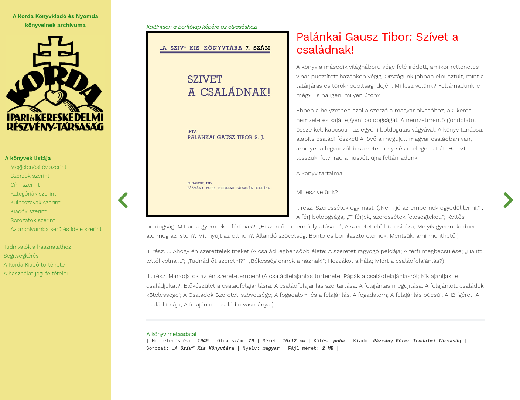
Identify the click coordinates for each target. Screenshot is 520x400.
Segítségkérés (19, 255)
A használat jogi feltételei (34, 273)
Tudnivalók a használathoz (35, 247)
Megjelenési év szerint (33, 167)
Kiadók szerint (23, 211)
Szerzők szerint (24, 176)
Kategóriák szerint (28, 193)
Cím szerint (20, 185)
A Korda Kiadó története (32, 264)
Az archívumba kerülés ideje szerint (51, 229)
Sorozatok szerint (27, 220)
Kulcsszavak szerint (30, 202)
